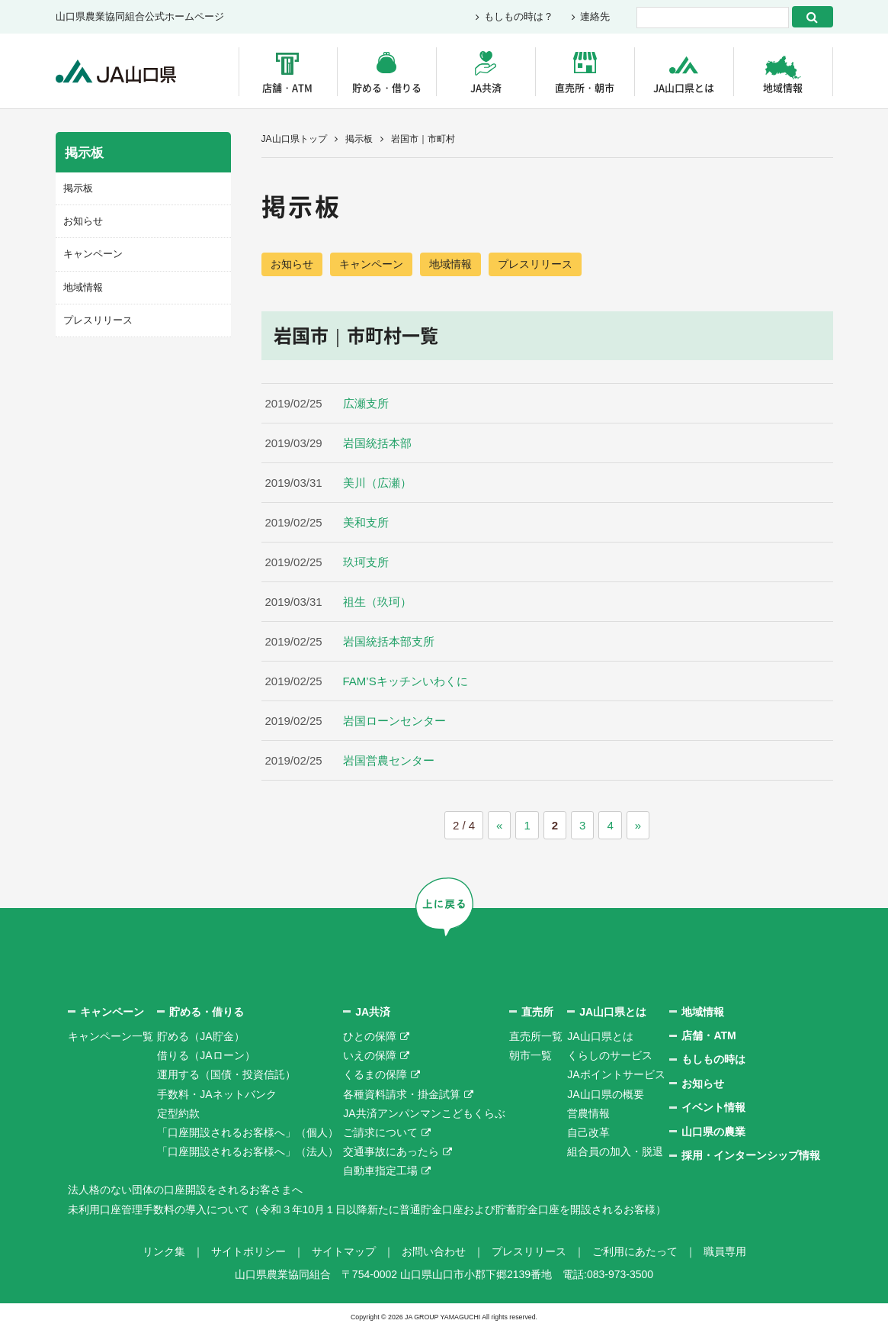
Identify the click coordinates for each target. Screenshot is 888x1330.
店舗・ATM (287, 87)
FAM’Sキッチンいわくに (405, 681)
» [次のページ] (638, 825)
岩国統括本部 (377, 442)
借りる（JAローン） (206, 1055)
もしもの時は (713, 1059)
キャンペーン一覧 (110, 1036)
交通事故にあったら (391, 1151)
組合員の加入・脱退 (615, 1151)
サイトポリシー (248, 1251)
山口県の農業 (713, 1132)
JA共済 (486, 87)
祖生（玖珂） (377, 601)
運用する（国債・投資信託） (226, 1074)
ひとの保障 (369, 1036)
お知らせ (292, 264)
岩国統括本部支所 (388, 641)
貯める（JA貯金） (200, 1036)
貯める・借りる (387, 87)
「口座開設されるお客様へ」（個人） (247, 1132)
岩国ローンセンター (394, 720)
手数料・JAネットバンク (216, 1094)
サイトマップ (344, 1251)
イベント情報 (713, 1107)
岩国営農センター (388, 760)
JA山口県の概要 (605, 1094)
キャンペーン (371, 264)
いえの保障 (369, 1055)
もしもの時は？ (518, 17)
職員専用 (725, 1251)
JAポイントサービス (616, 1074)
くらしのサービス (609, 1055)
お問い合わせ (434, 1251)
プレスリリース (535, 264)
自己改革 (588, 1132)
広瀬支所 (366, 403)
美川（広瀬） (377, 482)
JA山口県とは (683, 87)
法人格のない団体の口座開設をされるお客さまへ (185, 1189)
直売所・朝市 (584, 87)
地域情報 (783, 87)
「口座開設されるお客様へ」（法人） (247, 1151)
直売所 (537, 1012)
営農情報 (588, 1113)
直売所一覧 (536, 1036)
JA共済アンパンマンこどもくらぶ (424, 1113)
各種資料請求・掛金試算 (401, 1094)
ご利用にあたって (635, 1251)
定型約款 (178, 1113)
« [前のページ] (499, 825)
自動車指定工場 (380, 1170)
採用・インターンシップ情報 (750, 1155)
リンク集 (164, 1251)
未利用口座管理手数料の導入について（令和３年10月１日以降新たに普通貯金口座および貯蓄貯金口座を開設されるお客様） (367, 1209)
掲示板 (359, 139)
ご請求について (380, 1132)
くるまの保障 (375, 1074)
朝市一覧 (530, 1055)
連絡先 (595, 17)
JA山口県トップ (294, 139)
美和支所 (366, 522)
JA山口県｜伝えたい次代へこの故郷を (116, 71)
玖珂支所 (366, 562)
